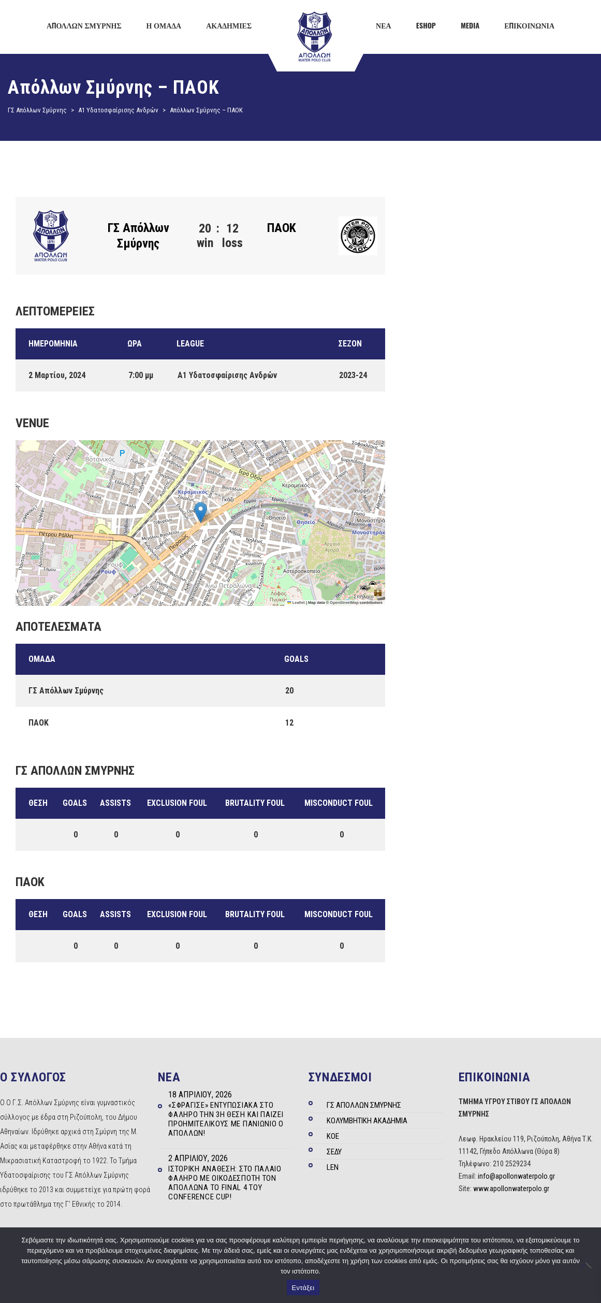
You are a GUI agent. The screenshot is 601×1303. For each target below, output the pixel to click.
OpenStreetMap (344, 602)
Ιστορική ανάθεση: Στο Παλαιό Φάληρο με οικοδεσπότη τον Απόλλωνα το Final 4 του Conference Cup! (225, 1182)
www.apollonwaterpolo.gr (511, 1188)
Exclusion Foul (177, 803)
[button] (200, 512)
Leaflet (296, 602)
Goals (75, 803)
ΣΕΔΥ (334, 1151)
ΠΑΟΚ (281, 228)
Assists (115, 803)
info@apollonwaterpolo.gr (516, 1176)
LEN (333, 1167)
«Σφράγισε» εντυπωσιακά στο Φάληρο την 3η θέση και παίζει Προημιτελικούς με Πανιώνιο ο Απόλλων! (226, 1119)
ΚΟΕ (333, 1136)
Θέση (38, 803)
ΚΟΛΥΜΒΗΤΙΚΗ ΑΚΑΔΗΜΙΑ (367, 1120)
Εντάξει (303, 1288)
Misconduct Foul (338, 803)
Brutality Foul (255, 803)
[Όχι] (588, 1265)
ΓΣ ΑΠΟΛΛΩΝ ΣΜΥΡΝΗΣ (364, 1105)
